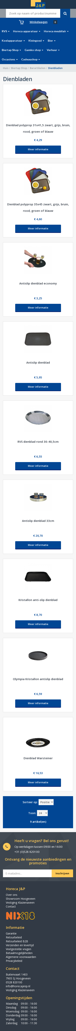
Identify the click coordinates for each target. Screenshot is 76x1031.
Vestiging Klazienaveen (20, 902)
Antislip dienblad (38, 362)
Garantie (11, 933)
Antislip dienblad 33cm (38, 521)
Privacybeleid (14, 961)
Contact (11, 906)
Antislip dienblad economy (38, 283)
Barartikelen (37, 68)
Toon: (32, 813)
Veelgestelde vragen (18, 949)
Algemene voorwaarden (21, 957)
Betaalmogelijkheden (19, 953)
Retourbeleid (14, 937)
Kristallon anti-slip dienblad (38, 600)
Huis (5, 68)
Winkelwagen (39, 22)
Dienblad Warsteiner (38, 758)
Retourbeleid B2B (17, 941)
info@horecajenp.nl (18, 986)
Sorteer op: (30, 802)
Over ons (11, 895)
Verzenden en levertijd (20, 945)
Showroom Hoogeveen (20, 898)
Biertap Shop (19, 68)
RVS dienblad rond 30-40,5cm (38, 442)
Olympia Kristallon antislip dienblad (38, 679)
